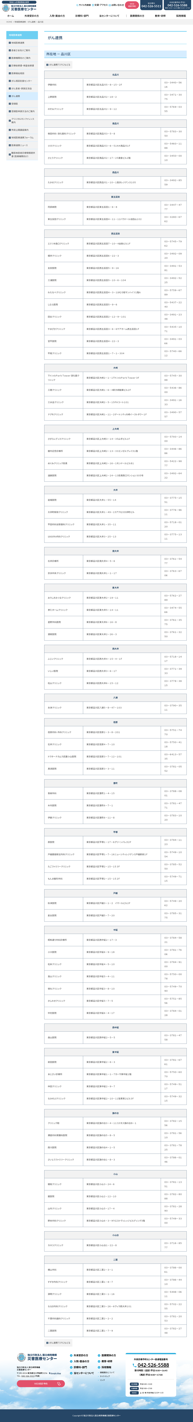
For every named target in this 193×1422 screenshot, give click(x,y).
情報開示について (107, 1372)
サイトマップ (105, 1376)
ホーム (10, 15)
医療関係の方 (137, 15)
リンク (102, 1380)
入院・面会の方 (57, 15)
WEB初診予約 (132, 5)
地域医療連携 (15, 35)
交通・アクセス (100, 5)
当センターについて (109, 15)
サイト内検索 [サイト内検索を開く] (83, 5)
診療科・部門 (82, 15)
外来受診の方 (32, 15)
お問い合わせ (116, 5)
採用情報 (181, 15)
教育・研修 (160, 15)
